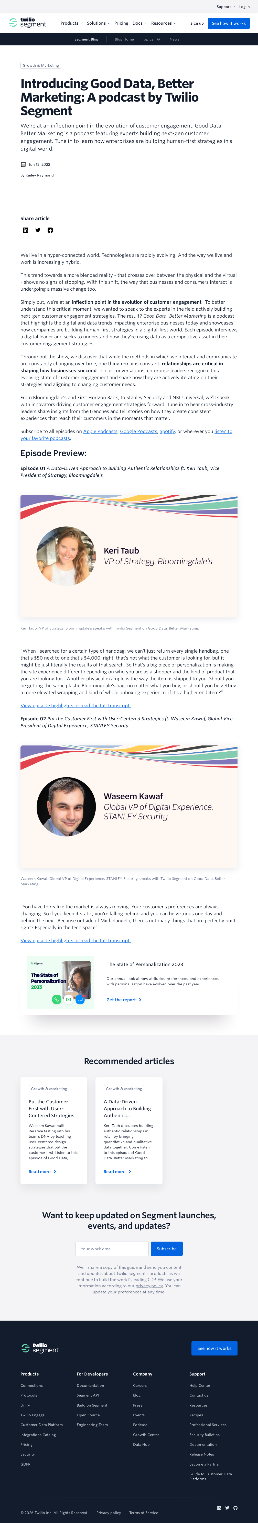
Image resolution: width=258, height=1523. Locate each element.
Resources (198, 1405)
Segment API (88, 1395)
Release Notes (201, 1454)
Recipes (196, 1415)
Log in (244, 6)
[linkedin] (25, 231)
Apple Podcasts (100, 431)
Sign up (197, 23)
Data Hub (141, 1444)
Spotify (167, 431)
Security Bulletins (204, 1434)
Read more (43, 1171)
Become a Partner (204, 1464)
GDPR (25, 1464)
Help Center (199, 1385)
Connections (31, 1385)
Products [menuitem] (72, 23)
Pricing (26, 1444)
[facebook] (50, 231)
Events (139, 1415)
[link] (152, 39)
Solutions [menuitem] (98, 23)
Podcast (140, 1424)
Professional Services (208, 1424)
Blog (137, 1395)
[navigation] (129, 39)
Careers (140, 1385)
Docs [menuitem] (140, 23)
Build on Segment (92, 1405)
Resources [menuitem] (163, 23)
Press (137, 1405)
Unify (25, 1405)
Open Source (88, 1415)
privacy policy (149, 1285)
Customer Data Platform (41, 1424)
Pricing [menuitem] (121, 23)
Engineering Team (92, 1424)
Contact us (198, 1395)
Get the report (124, 1000)
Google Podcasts (138, 431)
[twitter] (37, 231)
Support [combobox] (226, 6)
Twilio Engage (32, 1415)
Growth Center (146, 1434)
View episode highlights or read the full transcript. (75, 705)
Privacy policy (108, 1513)
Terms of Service (143, 1513)
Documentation (90, 1385)
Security (27, 1454)
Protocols (28, 1395)
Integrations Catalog (38, 1434)
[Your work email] (112, 1249)
